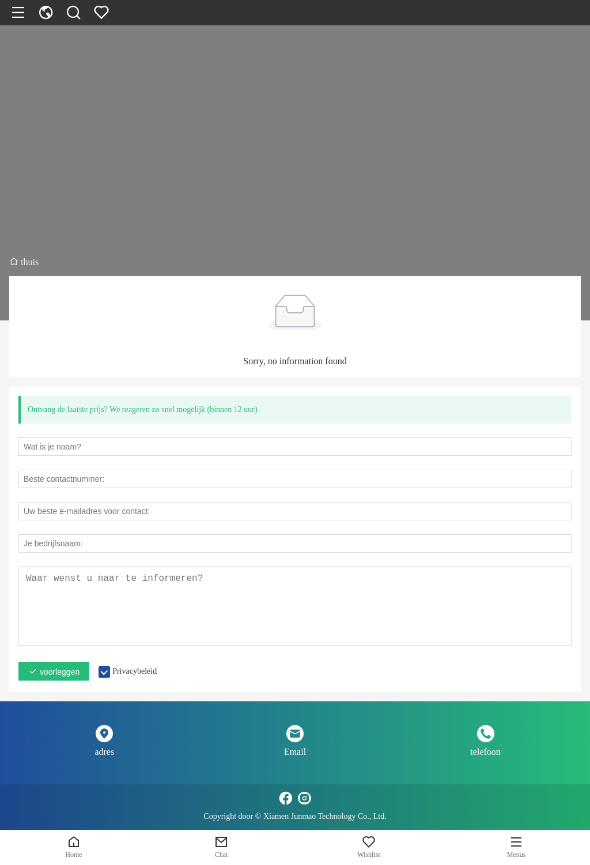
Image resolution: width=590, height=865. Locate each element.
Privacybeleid (134, 671)
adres (104, 752)
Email (295, 752)
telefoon (485, 752)
